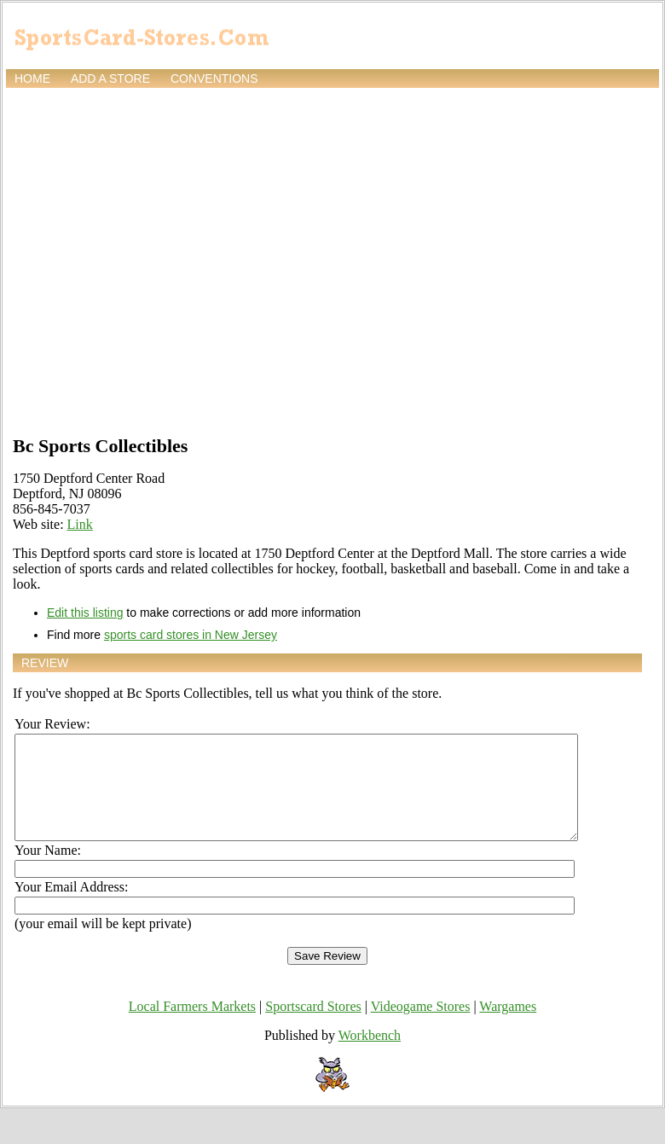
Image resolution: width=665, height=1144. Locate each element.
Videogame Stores (421, 1026)
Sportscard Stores (313, 1026)
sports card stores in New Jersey (190, 635)
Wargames (507, 1026)
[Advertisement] (160, 260)
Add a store (110, 78)
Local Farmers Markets (192, 1026)
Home (32, 78)
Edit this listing (85, 612)
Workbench (369, 1055)
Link (80, 524)
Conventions (214, 78)
